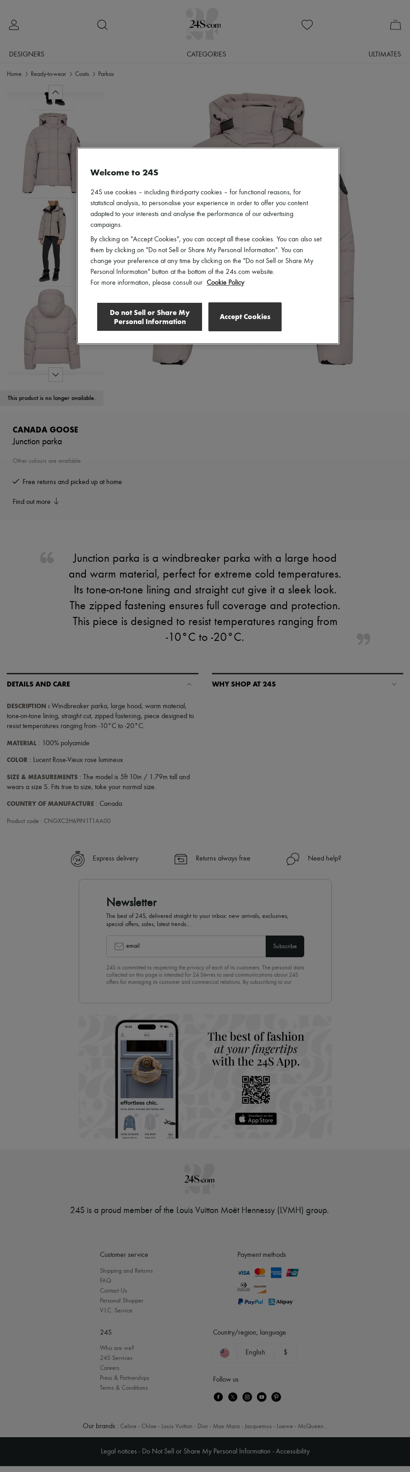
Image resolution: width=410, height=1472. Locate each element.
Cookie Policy (225, 283)
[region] (208, 246)
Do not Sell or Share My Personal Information (148, 317)
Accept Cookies (245, 316)
